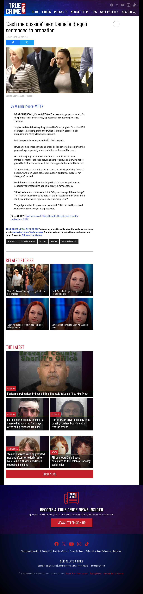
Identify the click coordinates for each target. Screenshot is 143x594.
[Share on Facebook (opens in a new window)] (13, 42)
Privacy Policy (95, 573)
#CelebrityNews (28, 241)
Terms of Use (108, 573)
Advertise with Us (60, 551)
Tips (94, 12)
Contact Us (46, 551)
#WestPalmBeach (69, 241)
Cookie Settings (76, 551)
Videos (46, 12)
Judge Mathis (83, 565)
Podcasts (60, 12)
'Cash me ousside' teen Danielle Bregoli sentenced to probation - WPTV (44, 217)
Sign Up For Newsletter (30, 551)
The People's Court (97, 565)
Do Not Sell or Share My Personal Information (103, 551)
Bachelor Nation (44, 565)
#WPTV (54, 241)
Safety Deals (109, 12)
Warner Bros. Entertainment (76, 573)
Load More (50, 474)
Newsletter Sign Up (71, 522)
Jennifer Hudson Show (67, 565)
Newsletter (79, 12)
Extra (55, 565)
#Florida (43, 241)
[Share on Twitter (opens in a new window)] (27, 42)
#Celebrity (12, 241)
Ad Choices (119, 573)
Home (35, 12)
